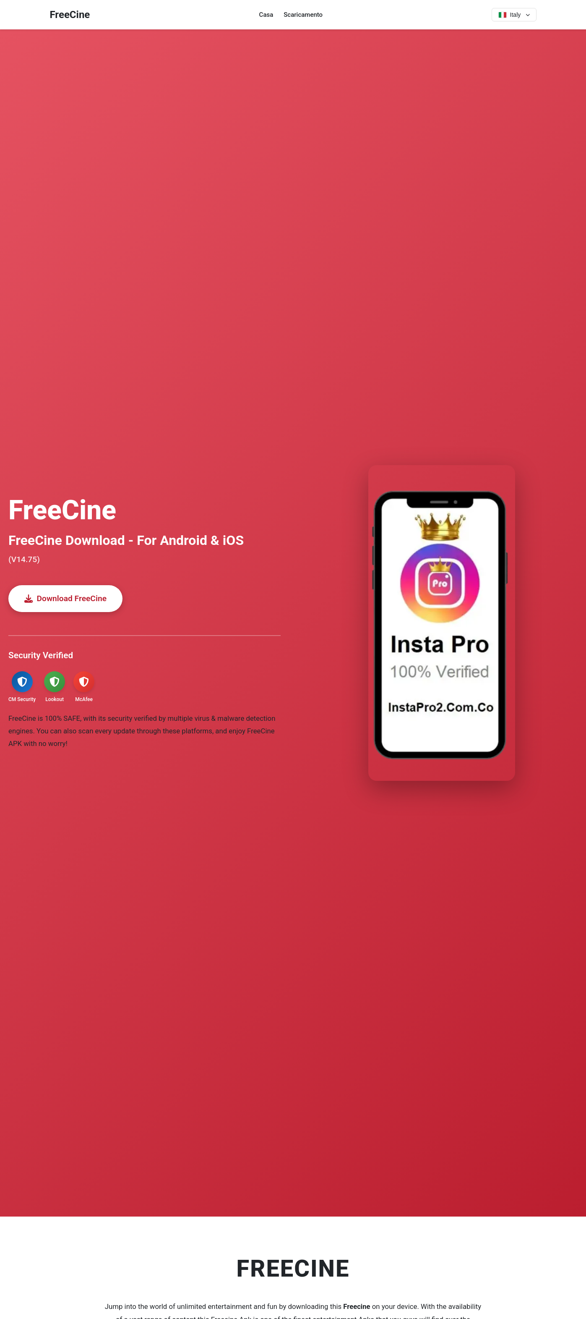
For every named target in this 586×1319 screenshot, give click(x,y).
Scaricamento (303, 14)
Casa (266, 14)
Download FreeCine (67, 599)
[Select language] (514, 15)
